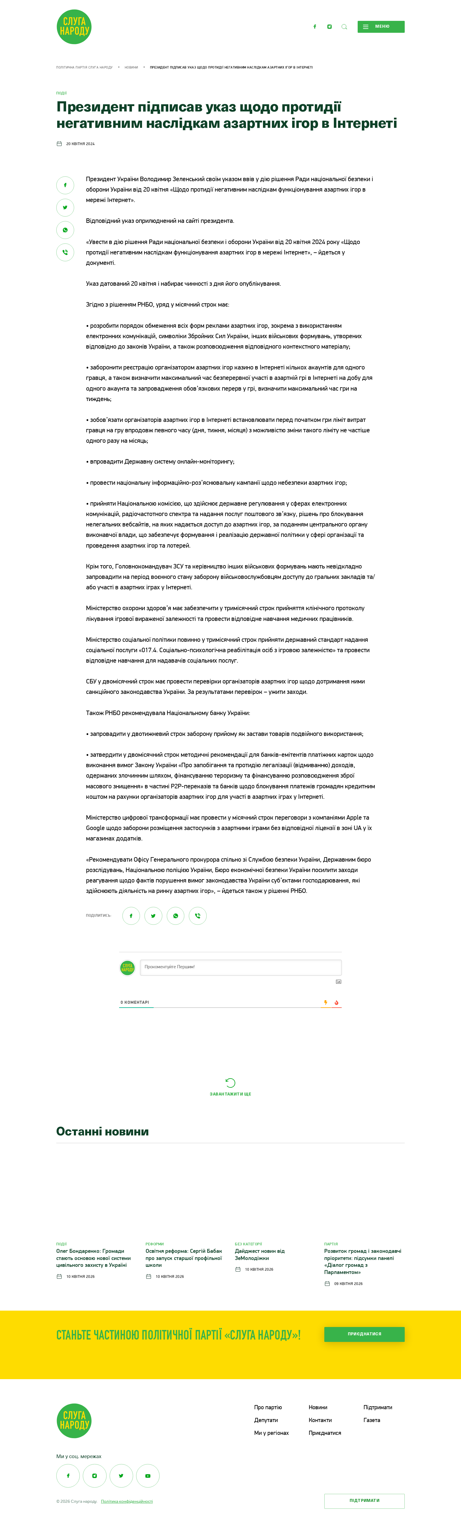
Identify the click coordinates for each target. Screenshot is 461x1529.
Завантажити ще (230, 1094)
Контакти (320, 1420)
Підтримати (378, 1408)
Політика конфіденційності (127, 1501)
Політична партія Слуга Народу (84, 67)
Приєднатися (364, 1334)
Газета (372, 1420)
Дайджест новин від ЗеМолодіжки (260, 1255)
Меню (376, 27)
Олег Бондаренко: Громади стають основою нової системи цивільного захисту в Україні (93, 1259)
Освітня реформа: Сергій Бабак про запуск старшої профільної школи (184, 1259)
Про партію (268, 1408)
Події (61, 93)
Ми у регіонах (271, 1433)
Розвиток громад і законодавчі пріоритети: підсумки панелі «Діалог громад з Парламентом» (362, 1262)
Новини (131, 67)
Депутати (266, 1420)
